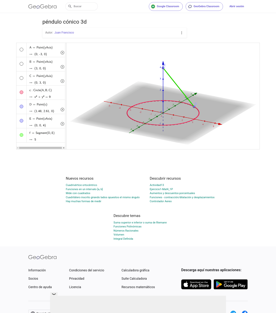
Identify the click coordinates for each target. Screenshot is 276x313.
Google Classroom (165, 6)
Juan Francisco (64, 32)
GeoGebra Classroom (203, 6)
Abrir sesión (236, 6)
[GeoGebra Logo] (42, 6)
